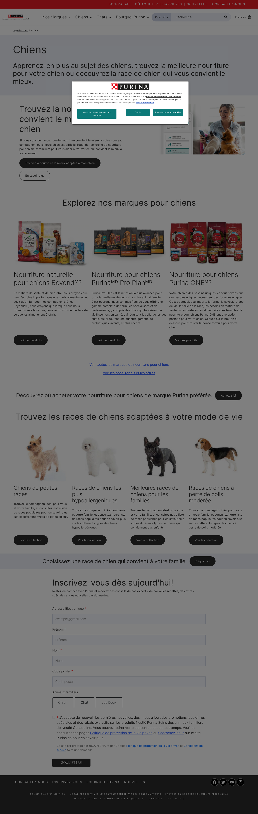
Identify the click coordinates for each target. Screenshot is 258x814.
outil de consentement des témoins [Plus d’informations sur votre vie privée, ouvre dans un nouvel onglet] (163, 96)
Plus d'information (145, 102)
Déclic (138, 112)
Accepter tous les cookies (168, 112)
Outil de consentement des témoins (97, 113)
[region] (130, 103)
